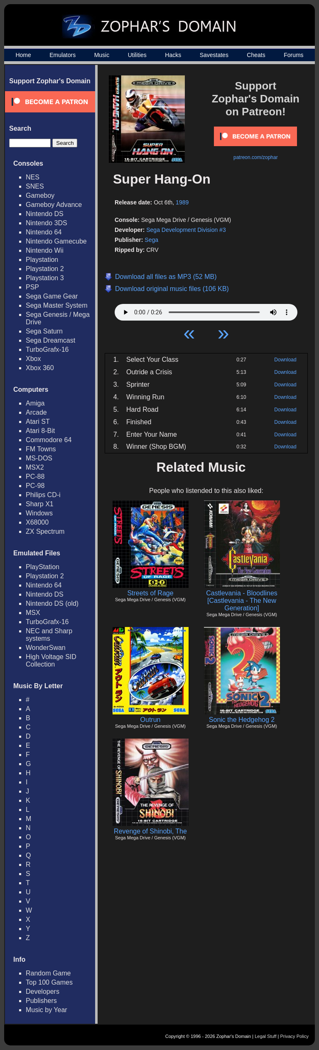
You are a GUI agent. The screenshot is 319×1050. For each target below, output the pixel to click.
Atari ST (38, 421)
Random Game (48, 973)
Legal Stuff (265, 1036)
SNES (35, 186)
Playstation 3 (45, 277)
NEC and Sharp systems (49, 634)
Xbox (33, 358)
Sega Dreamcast (50, 340)
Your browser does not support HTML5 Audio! (206, 310)
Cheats (256, 55)
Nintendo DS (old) (52, 603)
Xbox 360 (40, 367)
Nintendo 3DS (46, 222)
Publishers (41, 1000)
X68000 (37, 522)
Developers (42, 991)
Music (102, 55)
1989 (182, 202)
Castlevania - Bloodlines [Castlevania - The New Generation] (241, 601)
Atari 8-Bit (40, 430)
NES (32, 177)
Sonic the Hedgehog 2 (242, 719)
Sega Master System (57, 305)
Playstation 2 (45, 268)
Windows (39, 513)
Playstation (42, 259)
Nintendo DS (45, 213)
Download (285, 360)
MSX (33, 612)
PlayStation (42, 566)
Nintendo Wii (45, 250)
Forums (293, 55)
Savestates (214, 55)
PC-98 (35, 485)
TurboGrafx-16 (47, 349)
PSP (32, 287)
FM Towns (41, 449)
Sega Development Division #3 (186, 229)
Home (23, 55)
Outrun (150, 719)
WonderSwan (46, 647)
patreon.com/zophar (255, 157)
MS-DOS (39, 458)
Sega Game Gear (52, 296)
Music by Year (46, 1009)
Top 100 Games (49, 982)
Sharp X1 (40, 504)
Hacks (173, 55)
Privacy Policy (294, 1036)
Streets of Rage (150, 593)
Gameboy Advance (54, 204)
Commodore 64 (48, 439)
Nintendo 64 (43, 232)
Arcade (36, 412)
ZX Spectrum (45, 531)
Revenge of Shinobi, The (150, 831)
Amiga (35, 403)
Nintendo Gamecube (56, 241)
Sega (151, 239)
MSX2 (35, 467)
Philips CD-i (43, 494)
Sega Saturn (44, 331)
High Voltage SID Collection (51, 660)
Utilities (137, 55)
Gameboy (40, 195)
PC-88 (35, 476)
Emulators (62, 55)
